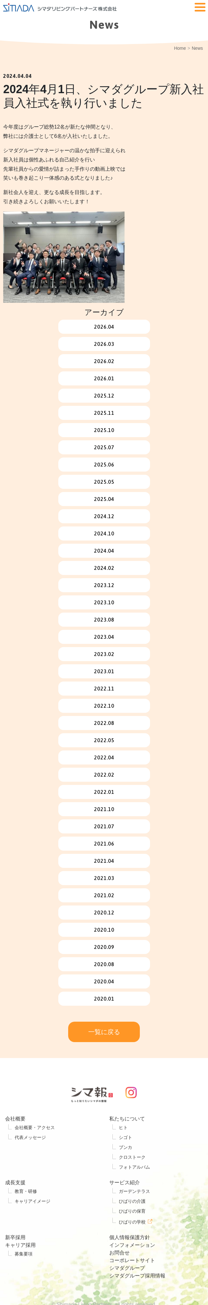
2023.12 (104, 585)
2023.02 (104, 654)
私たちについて (127, 1138)
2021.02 (104, 895)
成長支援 (15, 1202)
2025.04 (104, 499)
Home (180, 48)
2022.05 (104, 740)
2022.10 (104, 706)
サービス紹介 (124, 1202)
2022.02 (104, 775)
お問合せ (119, 1272)
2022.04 (104, 757)
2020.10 (104, 930)
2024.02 (104, 568)
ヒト (123, 1147)
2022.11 (104, 688)
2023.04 (104, 637)
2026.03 (104, 344)
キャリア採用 (20, 1264)
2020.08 (104, 964)
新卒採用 (15, 1256)
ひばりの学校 (132, 1241)
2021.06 (104, 843)
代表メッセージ (30, 1157)
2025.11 (104, 413)
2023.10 (104, 602)
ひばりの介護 (132, 1220)
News (197, 48)
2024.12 (104, 516)
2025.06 (104, 464)
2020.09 (104, 947)
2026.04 (104, 327)
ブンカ (125, 1166)
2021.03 (104, 878)
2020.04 (104, 981)
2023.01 (104, 671)
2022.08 (104, 723)
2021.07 (104, 826)
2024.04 (104, 551)
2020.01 (104, 999)
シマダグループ (127, 1287)
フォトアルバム (134, 1186)
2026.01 (104, 378)
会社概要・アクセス (35, 1147)
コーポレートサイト (132, 1279)
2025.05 (104, 482)
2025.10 (104, 430)
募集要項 (23, 1273)
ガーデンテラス (134, 1210)
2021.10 (104, 809)
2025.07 (104, 447)
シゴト (125, 1157)
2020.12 (104, 912)
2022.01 (104, 792)
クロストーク (132, 1176)
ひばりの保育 (132, 1230)
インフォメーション (132, 1264)
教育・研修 (26, 1210)
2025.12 (104, 396)
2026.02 (104, 361)
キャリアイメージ (32, 1220)
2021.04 (104, 861)
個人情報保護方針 (129, 1256)
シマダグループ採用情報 (137, 1295)
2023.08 (104, 620)
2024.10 (104, 533)
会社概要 (15, 1138)
